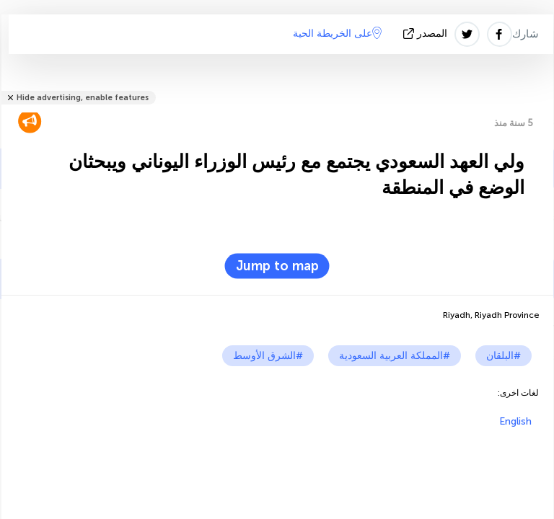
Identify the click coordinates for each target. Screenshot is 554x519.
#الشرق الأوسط (268, 356)
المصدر (426, 33)
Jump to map (277, 266)
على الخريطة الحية (337, 33)
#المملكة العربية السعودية (394, 356)
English (515, 421)
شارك (525, 33)
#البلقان (503, 356)
